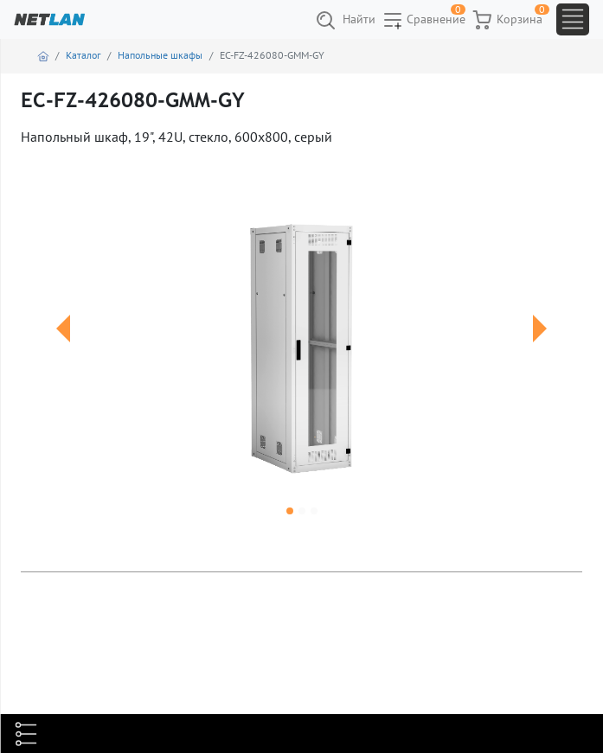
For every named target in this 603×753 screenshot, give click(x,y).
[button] (63, 349)
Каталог (83, 54)
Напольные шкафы (160, 54)
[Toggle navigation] (572, 19)
